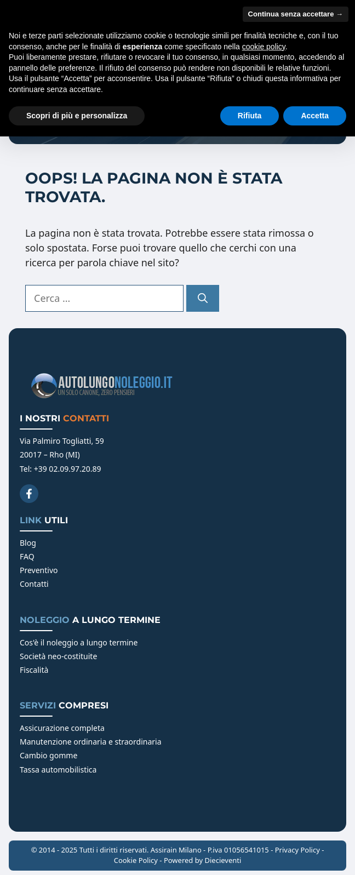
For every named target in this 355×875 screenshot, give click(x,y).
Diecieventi (222, 860)
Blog (28, 542)
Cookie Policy (136, 860)
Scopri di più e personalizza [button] (76, 115)
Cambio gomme (48, 755)
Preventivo (39, 570)
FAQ (27, 556)
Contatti (34, 584)
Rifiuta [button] (250, 115)
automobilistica (68, 769)
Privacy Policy (297, 850)
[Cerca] (202, 298)
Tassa (30, 769)
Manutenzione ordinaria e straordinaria (91, 741)
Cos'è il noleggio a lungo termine (79, 642)
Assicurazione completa (62, 728)
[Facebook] (29, 493)
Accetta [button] (315, 115)
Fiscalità (34, 670)
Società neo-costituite (58, 656)
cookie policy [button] (263, 46)
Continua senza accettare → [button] (295, 14)
